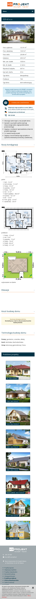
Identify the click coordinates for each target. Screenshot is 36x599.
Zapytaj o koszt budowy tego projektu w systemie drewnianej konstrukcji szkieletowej (18, 136)
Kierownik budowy (9, 574)
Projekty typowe (9, 568)
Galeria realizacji (9, 582)
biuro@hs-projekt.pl (11, 557)
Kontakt (6, 584)
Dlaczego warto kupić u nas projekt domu (17, 121)
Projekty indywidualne (10, 572)
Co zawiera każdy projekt (12, 133)
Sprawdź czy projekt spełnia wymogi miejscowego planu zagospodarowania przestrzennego (16, 125)
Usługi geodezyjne (9, 576)
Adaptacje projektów (10, 570)
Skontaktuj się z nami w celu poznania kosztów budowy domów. (18, 321)
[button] (3, 34)
